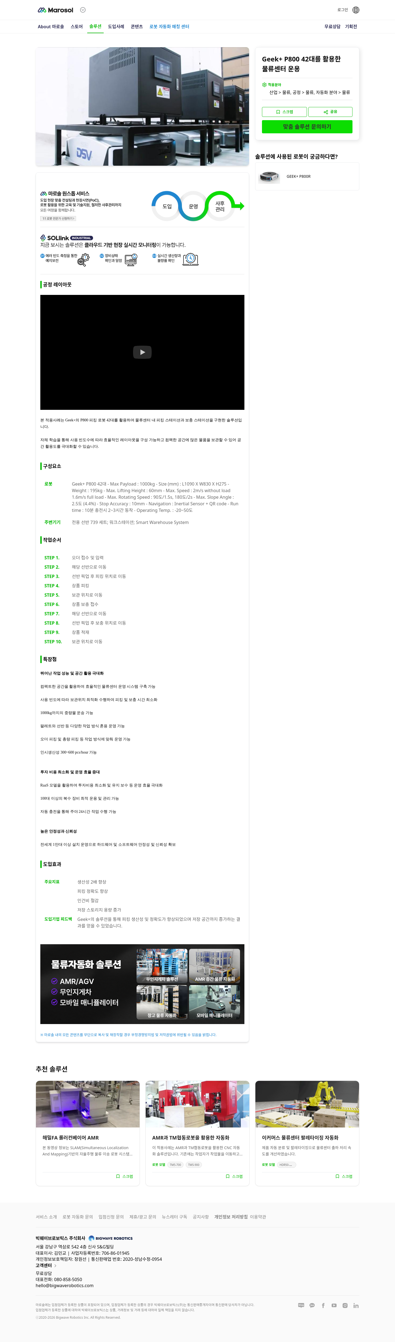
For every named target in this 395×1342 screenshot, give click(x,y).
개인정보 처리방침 (231, 1217)
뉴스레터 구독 (174, 1217)
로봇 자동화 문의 (78, 1217)
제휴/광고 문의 (142, 1217)
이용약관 (258, 1217)
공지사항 (201, 1217)
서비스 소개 (46, 1217)
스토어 (77, 27)
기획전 (351, 27)
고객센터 (47, 1265)
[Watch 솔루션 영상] (142, 352)
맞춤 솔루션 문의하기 (307, 126)
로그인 (342, 9)
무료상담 (333, 27)
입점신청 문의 (111, 1217)
